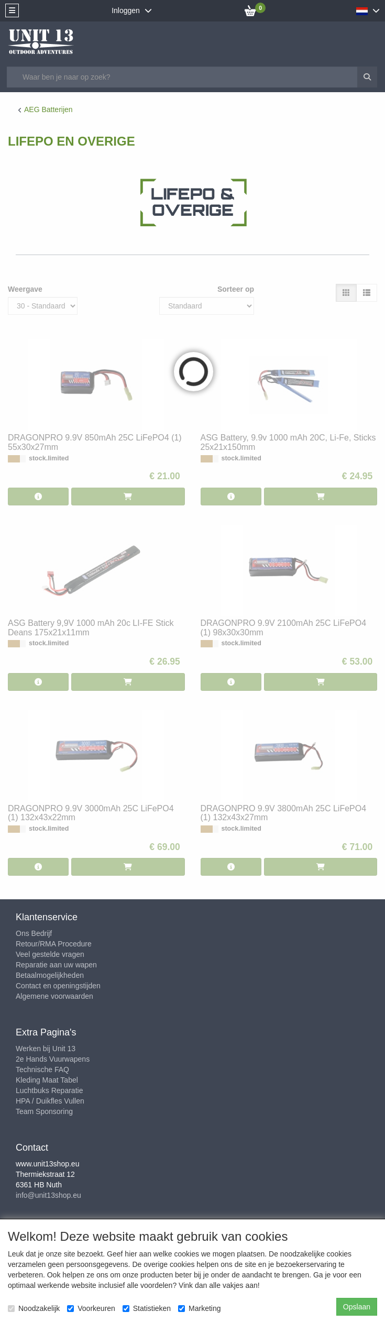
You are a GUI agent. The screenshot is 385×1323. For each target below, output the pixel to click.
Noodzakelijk (34, 1308)
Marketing (199, 1308)
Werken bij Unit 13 (45, 1048)
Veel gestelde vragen (50, 954)
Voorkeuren (91, 1308)
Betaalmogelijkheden (50, 975)
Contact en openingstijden (58, 986)
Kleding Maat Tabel (47, 1080)
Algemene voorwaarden (54, 996)
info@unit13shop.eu (48, 1195)
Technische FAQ (42, 1069)
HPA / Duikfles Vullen (50, 1101)
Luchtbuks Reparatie (49, 1090)
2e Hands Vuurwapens (53, 1059)
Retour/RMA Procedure (54, 944)
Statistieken (147, 1308)
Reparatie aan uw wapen (56, 965)
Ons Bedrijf (34, 933)
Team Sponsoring (44, 1111)
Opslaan (356, 1307)
